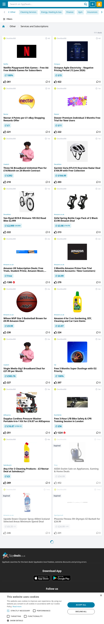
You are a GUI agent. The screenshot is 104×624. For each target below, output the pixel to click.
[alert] (52, 608)
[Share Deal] (92, 4)
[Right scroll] (4, 12)
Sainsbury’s (7, 465)
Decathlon (57, 164)
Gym (80, 12)
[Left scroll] (101, 12)
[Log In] (99, 4)
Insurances (92, 12)
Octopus (57, 64)
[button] (36, 620)
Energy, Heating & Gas (51, 12)
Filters (7, 19)
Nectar (5, 114)
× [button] (101, 595)
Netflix (5, 64)
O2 (55, 365)
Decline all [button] (81, 611)
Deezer (56, 114)
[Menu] (4, 4)
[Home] (3, 26)
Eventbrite (57, 415)
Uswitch (6, 164)
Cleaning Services (28, 12)
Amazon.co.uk (59, 214)
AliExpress (7, 415)
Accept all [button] (81, 605)
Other (12, 12)
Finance (69, 12)
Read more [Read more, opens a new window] (17, 606)
